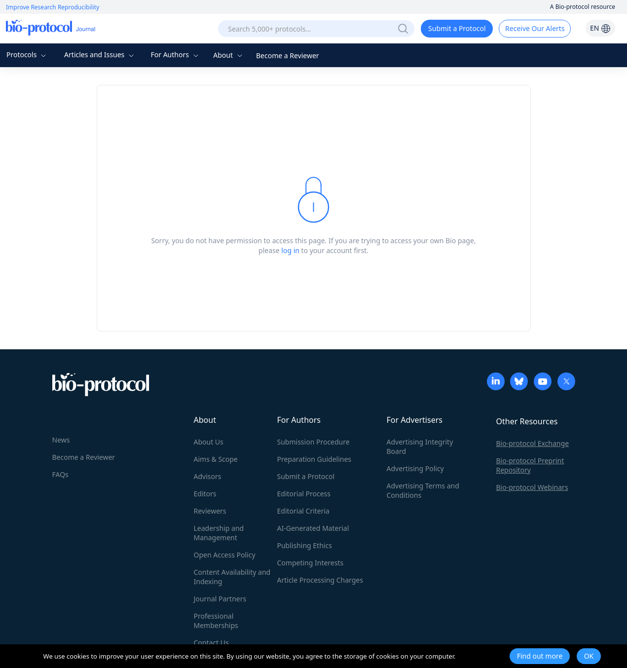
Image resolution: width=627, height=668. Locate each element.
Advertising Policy (415, 468)
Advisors (207, 476)
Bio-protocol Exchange (532, 443)
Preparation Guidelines (314, 459)
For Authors (175, 54)
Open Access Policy (225, 554)
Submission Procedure (313, 441)
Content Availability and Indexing (232, 576)
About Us (208, 441)
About (228, 55)
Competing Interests (310, 562)
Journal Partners (220, 598)
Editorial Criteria (303, 511)
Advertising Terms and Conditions (423, 490)
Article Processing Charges (320, 580)
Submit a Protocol (457, 28)
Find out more (540, 656)
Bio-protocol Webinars (532, 487)
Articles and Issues (100, 54)
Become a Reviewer (287, 55)
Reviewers (210, 511)
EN (600, 28)
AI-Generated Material (313, 528)
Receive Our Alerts (534, 28)
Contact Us (211, 642)
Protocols (27, 54)
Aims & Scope (216, 459)
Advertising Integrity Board (420, 446)
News (61, 440)
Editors (205, 493)
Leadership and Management (219, 532)
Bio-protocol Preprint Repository (530, 465)
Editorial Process (304, 493)
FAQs (60, 474)
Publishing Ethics (304, 545)
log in (290, 250)
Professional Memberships (216, 620)
